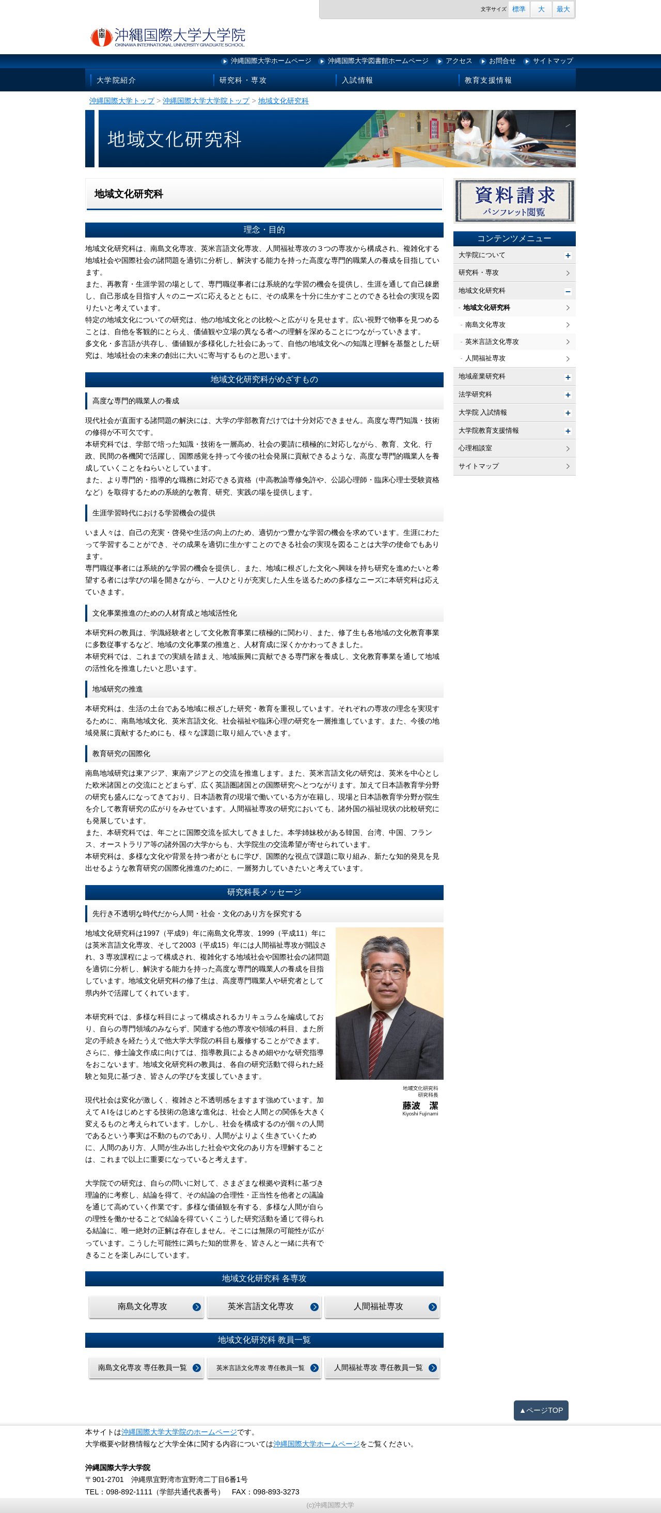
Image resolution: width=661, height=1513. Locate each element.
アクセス (459, 61)
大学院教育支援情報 (489, 430)
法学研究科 (475, 394)
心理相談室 (475, 448)
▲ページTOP (541, 1410)
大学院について (482, 255)
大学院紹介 (116, 80)
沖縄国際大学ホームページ (271, 61)
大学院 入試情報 (483, 412)
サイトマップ (553, 61)
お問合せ (502, 61)
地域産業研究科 (482, 376)
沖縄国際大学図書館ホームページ (378, 61)
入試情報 (358, 80)
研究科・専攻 (243, 80)
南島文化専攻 (142, 1306)
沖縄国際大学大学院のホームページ (179, 1432)
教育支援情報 (488, 80)
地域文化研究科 (482, 290)
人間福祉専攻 (378, 1306)
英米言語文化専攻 (261, 1306)
